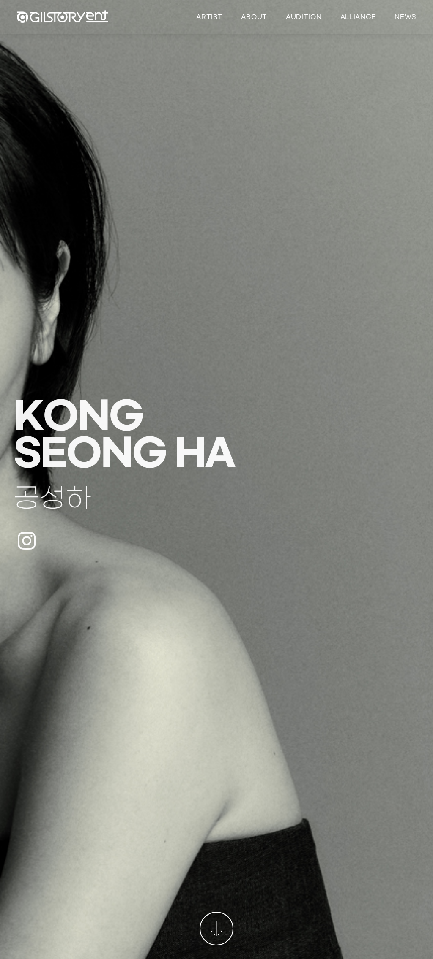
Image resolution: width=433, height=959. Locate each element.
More (216, 928)
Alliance (358, 17)
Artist (209, 17)
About (254, 17)
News (405, 17)
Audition (304, 17)
